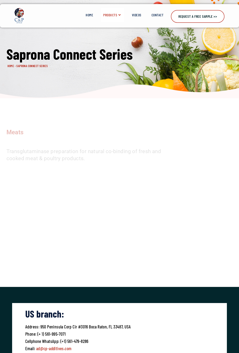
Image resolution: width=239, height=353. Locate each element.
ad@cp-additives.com (54, 348)
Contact (158, 15)
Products (112, 15)
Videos (136, 15)
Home (89, 15)
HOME (10, 66)
